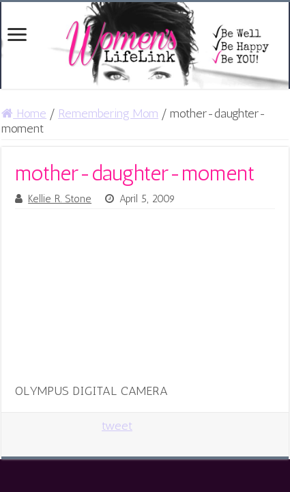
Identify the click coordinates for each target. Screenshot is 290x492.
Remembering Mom (108, 113)
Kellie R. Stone (59, 199)
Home (23, 113)
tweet (117, 425)
